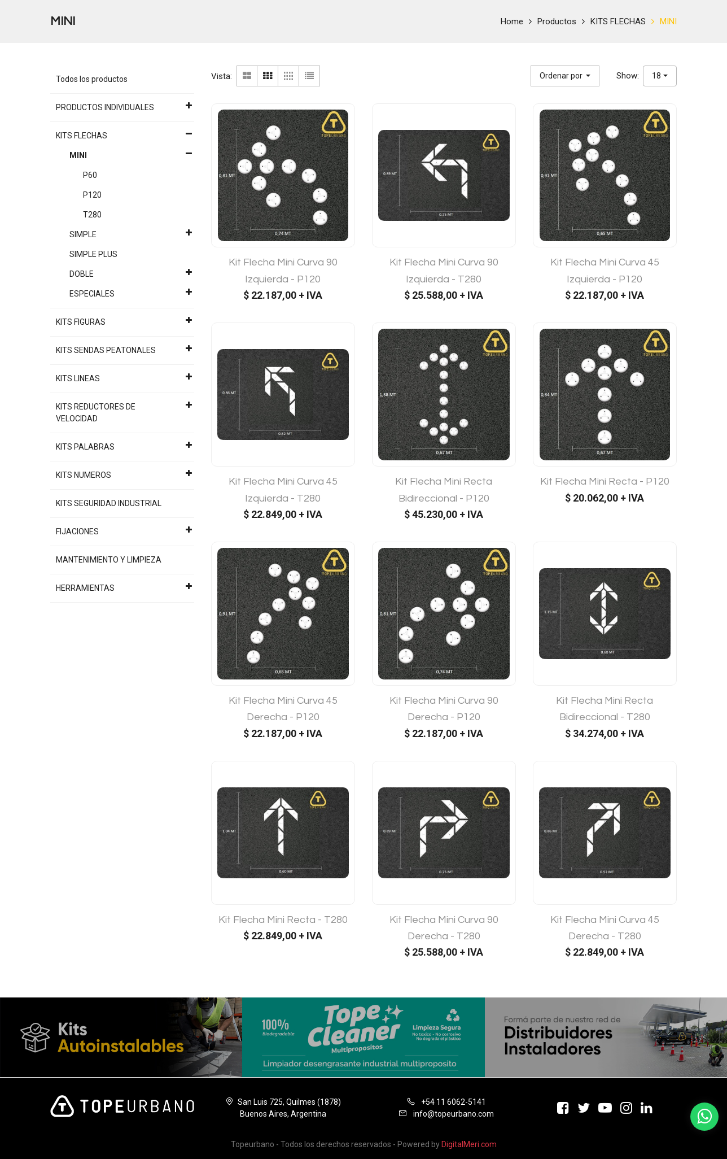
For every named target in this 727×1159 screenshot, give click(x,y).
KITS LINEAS (78, 378)
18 (656, 75)
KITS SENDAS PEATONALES (106, 350)
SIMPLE (83, 234)
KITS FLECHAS (618, 21)
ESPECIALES (92, 293)
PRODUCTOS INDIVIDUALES (105, 107)
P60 (90, 175)
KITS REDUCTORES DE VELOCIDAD (95, 412)
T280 (92, 214)
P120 (92, 194)
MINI (668, 21)
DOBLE (81, 273)
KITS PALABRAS (85, 446)
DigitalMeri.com (469, 1144)
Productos (556, 21)
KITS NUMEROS (83, 475)
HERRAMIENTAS (85, 587)
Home (512, 21)
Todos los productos (92, 79)
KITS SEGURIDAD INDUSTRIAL (108, 503)
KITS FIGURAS (81, 321)
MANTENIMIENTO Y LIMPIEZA (108, 559)
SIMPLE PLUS (93, 254)
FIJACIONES (77, 531)
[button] (565, 76)
